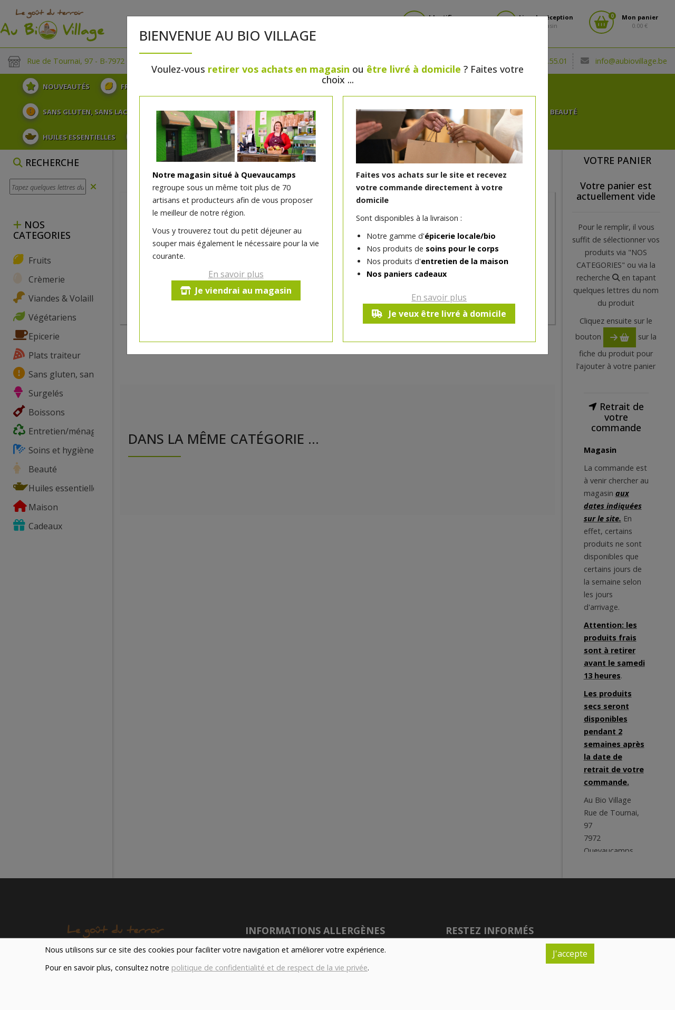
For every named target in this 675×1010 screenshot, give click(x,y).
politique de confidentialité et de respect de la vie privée (269, 968)
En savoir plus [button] (236, 274)
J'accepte (570, 953)
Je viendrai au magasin (236, 290)
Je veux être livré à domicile (439, 313)
